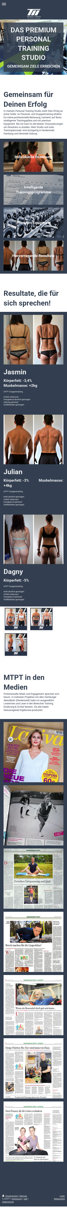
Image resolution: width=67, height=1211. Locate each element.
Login (62, 1196)
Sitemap (23, 1196)
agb (25, 1199)
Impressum (17, 1199)
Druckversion (10, 1196)
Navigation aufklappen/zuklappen (33, 4)
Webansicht (59, 1199)
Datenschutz (8, 1202)
